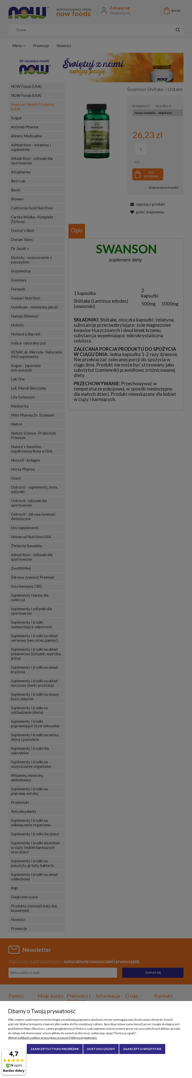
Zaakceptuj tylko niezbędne (54, 1049)
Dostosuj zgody (101, 1049)
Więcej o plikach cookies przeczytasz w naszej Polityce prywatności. (52, 1037)
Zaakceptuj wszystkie (142, 1049)
